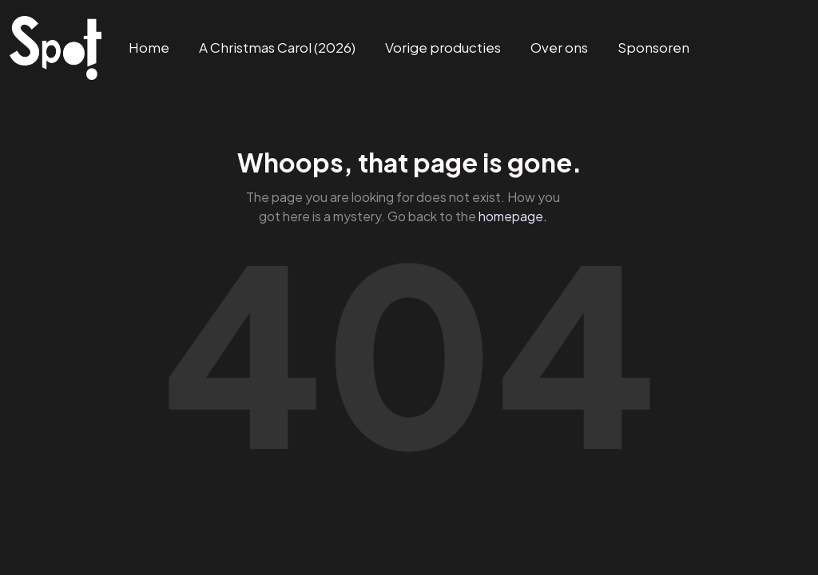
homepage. (512, 216)
